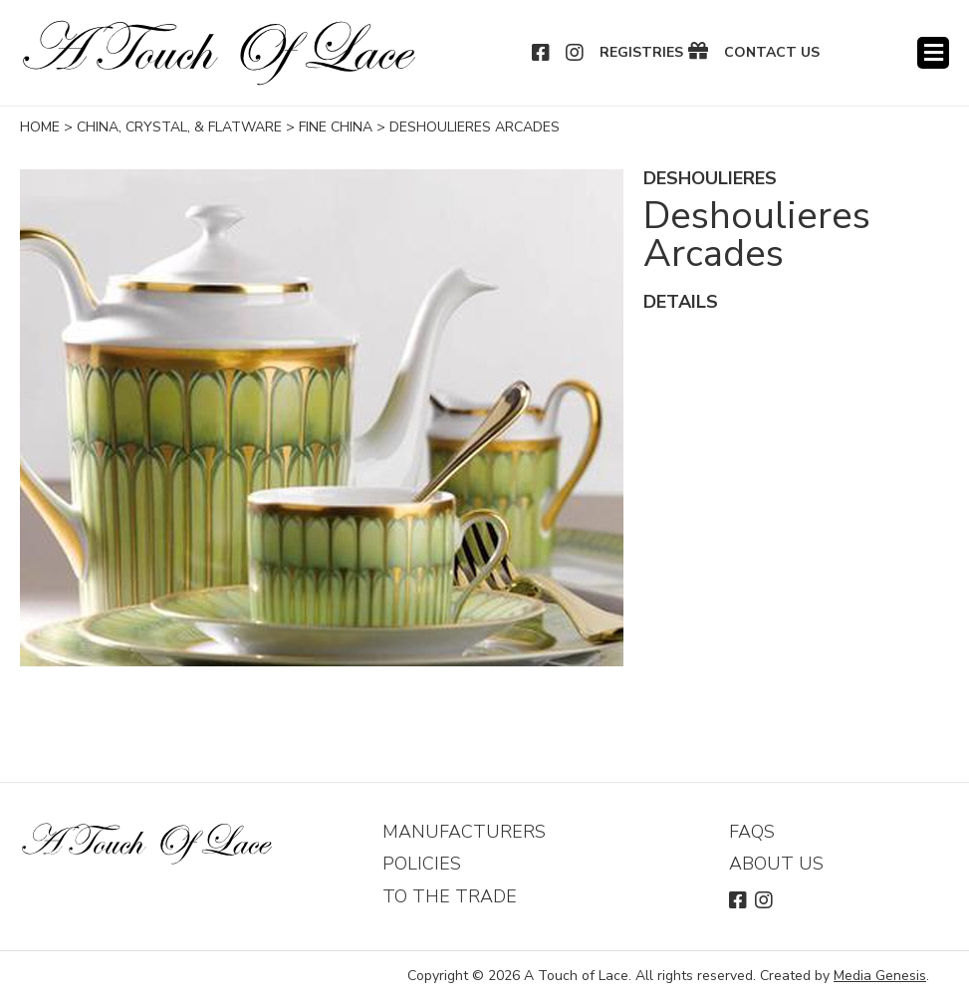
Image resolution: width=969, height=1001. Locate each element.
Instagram (576, 53)
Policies (421, 864)
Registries (641, 53)
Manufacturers (464, 832)
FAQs (752, 832)
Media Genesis (880, 975)
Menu (933, 53)
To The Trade (449, 896)
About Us (776, 864)
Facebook (542, 53)
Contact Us (772, 53)
